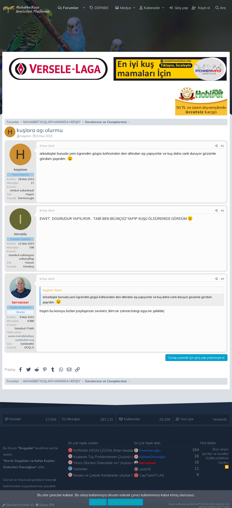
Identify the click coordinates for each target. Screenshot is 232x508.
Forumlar (71, 8)
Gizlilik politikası (217, 458)
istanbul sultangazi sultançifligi (21, 257)
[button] (84, 8)
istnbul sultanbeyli (22, 190)
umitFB (145, 469)
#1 (222, 145)
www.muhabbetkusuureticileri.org (21, 338)
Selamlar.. (81, 469)
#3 (222, 278)
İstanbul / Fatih (24, 328)
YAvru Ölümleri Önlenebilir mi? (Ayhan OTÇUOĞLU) (112, 463)
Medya (125, 8)
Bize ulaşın (221, 449)
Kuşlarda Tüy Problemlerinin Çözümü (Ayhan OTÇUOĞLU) (118, 457)
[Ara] (220, 8)
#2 (222, 210)
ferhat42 (220, 419)
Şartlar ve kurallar (215, 454)
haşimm (25, 136)
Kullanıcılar (152, 8)
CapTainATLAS (151, 475)
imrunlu (20, 234)
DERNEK (101, 8)
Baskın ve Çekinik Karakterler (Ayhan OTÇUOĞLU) (112, 475)
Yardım (223, 463)
